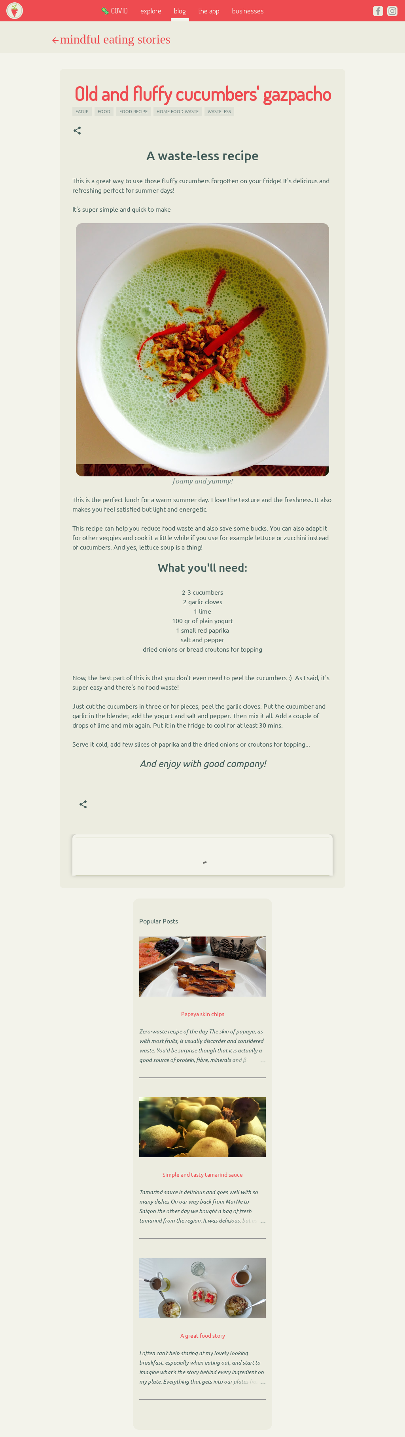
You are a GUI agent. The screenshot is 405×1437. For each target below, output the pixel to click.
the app (209, 10)
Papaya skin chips (202, 1013)
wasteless (219, 111)
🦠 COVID (114, 10)
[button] (77, 130)
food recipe (133, 111)
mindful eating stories (115, 39)
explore (150, 10)
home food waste (178, 111)
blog (180, 10)
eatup (82, 111)
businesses (248, 10)
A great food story (202, 1335)
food (104, 111)
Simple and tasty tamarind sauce (203, 1174)
